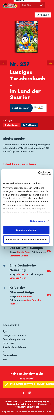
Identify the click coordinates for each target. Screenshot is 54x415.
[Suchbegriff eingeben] (32, 5)
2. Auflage (29, 125)
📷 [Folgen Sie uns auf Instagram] (30, 392)
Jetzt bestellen (20, 108)
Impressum (11, 401)
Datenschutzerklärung (19, 404)
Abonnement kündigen (27, 406)
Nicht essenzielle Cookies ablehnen (26, 239)
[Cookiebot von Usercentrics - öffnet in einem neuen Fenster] (38, 173)
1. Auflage (11, 125)
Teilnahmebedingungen (36, 401)
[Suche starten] (41, 5)
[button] (24, 251)
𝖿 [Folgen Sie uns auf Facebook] (23, 392)
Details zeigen (37, 221)
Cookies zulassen (26, 230)
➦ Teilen (43, 14)
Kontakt (42, 404)
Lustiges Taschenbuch (10, 5)
